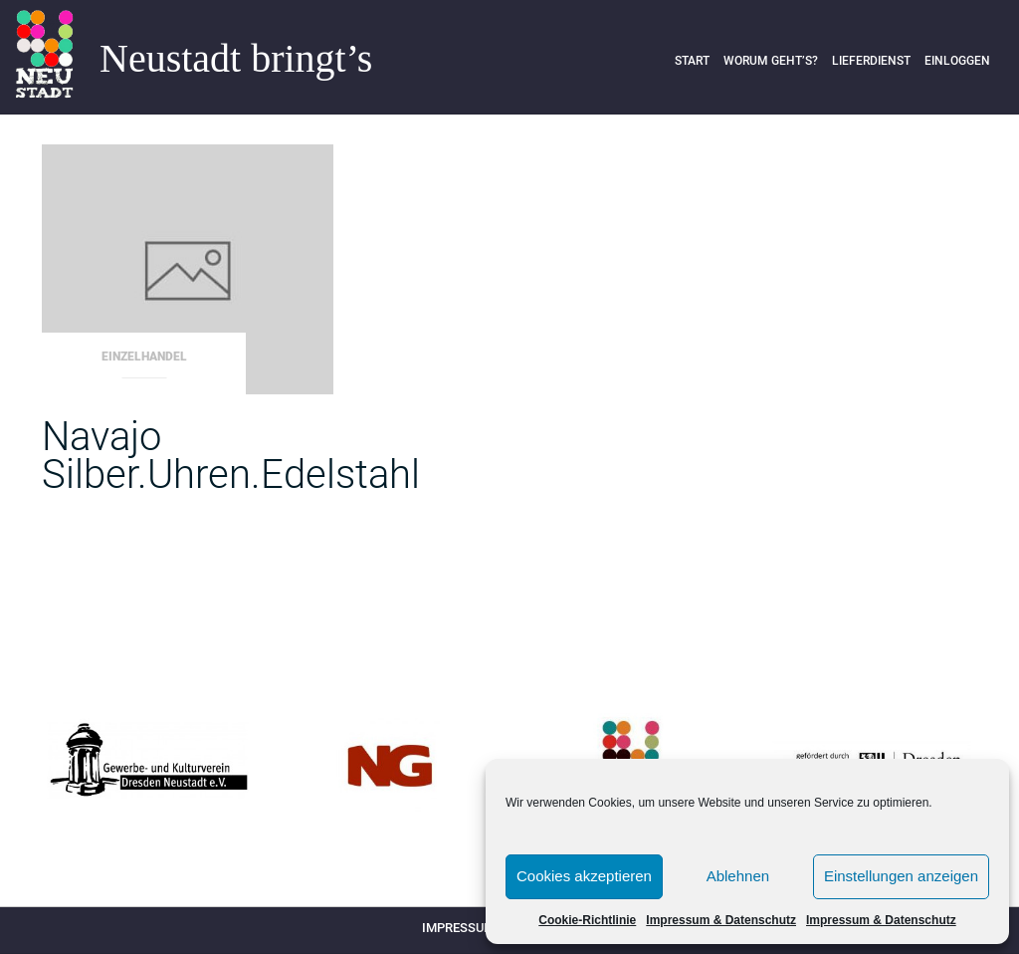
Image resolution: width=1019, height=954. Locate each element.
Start (692, 61)
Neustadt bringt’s (236, 58)
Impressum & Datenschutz (721, 920)
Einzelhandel (144, 356)
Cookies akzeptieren (584, 875)
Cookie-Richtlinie (587, 920)
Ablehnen (738, 875)
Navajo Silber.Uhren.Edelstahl (231, 455)
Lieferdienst (871, 61)
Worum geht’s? (770, 61)
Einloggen (957, 61)
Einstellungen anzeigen (901, 875)
